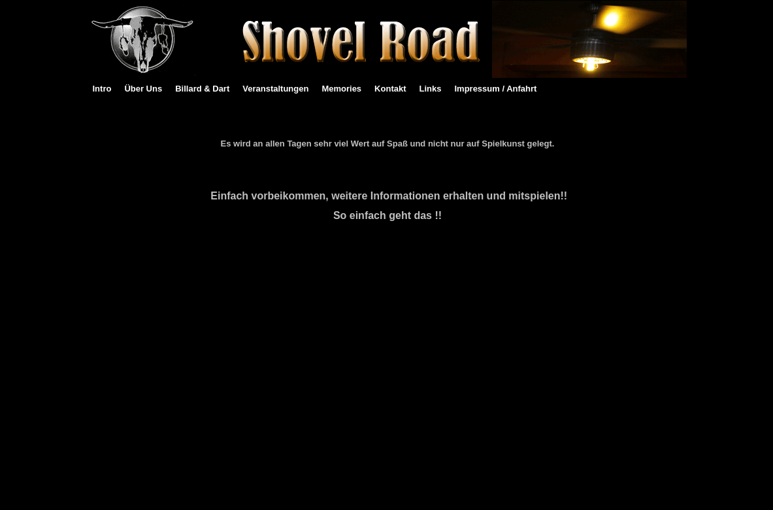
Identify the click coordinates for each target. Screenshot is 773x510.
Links (430, 89)
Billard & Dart (202, 89)
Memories (341, 89)
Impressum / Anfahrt (495, 89)
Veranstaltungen (275, 89)
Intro (102, 89)
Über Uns (143, 89)
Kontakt (390, 89)
